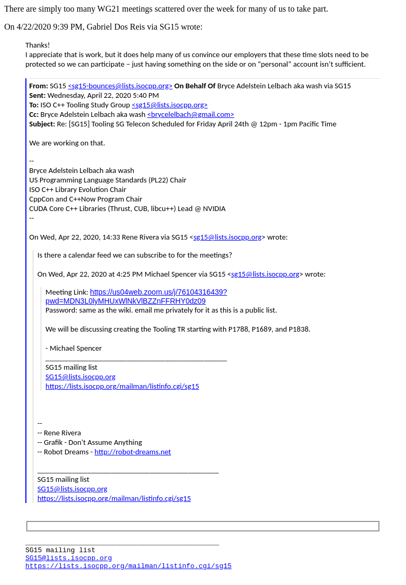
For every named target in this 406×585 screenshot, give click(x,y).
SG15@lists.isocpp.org (80, 376)
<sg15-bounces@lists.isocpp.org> (120, 85)
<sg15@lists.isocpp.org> (170, 104)
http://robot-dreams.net (133, 451)
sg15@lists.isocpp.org (227, 237)
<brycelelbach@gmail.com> (190, 114)
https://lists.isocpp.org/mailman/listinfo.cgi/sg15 (122, 386)
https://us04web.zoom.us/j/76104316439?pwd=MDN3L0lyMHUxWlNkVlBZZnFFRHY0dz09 (136, 296)
